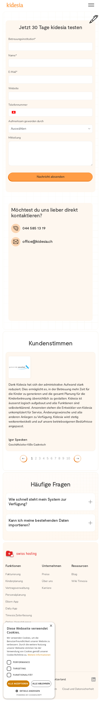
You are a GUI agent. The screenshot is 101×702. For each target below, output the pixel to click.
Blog (74, 574)
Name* (12, 55)
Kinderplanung (14, 581)
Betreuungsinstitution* (22, 39)
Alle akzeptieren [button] (18, 683)
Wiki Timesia (79, 581)
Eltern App (11, 602)
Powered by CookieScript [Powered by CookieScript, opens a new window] (29, 695)
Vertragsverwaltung (17, 588)
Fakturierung (13, 574)
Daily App (11, 608)
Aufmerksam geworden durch (26, 121)
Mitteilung (14, 138)
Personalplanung (15, 595)
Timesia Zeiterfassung (18, 615)
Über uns (47, 581)
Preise (45, 574)
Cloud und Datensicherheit (78, 689)
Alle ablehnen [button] (41, 683)
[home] (15, 5)
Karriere (46, 588)
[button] (91, 5)
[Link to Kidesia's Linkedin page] (93, 679)
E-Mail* (12, 72)
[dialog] (29, 660)
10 (68, 458)
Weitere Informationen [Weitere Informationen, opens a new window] (39, 654)
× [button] (51, 626)
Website (13, 88)
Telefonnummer (18, 105)
